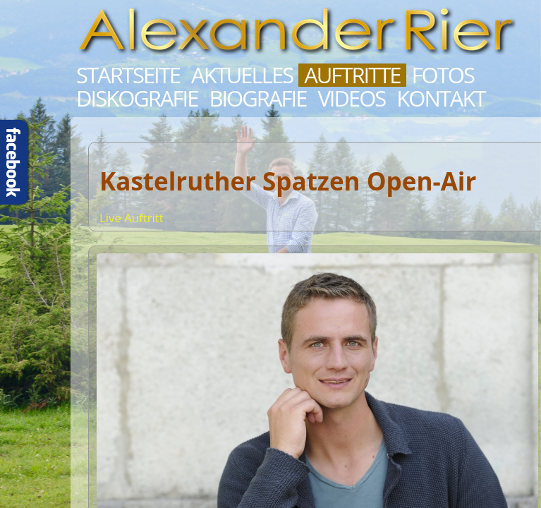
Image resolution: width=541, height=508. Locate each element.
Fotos (443, 75)
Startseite (128, 75)
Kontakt (440, 98)
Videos (351, 98)
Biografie (257, 98)
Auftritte (352, 75)
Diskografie (136, 98)
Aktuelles (242, 75)
